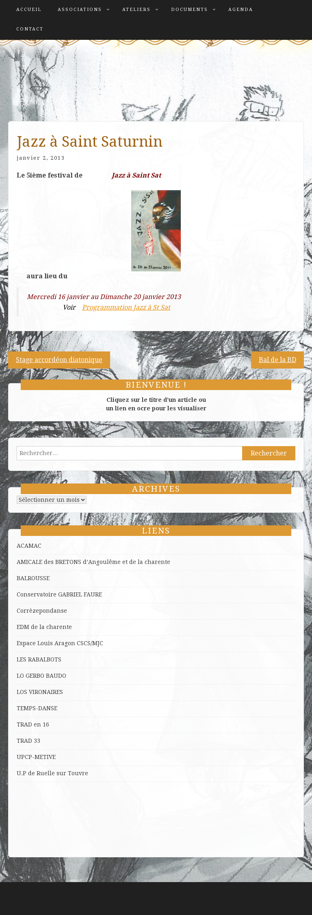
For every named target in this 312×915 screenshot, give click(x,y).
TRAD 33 (28, 740)
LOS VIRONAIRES (40, 692)
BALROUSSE (33, 578)
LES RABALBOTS (39, 659)
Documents (189, 9)
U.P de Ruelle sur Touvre (52, 773)
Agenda (240, 9)
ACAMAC (29, 545)
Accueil (28, 9)
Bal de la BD (277, 360)
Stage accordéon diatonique (59, 360)
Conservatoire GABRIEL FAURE (59, 594)
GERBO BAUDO (46, 675)
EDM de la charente (44, 627)
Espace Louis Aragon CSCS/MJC (60, 643)
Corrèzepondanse (42, 610)
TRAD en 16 (33, 724)
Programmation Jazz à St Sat (126, 307)
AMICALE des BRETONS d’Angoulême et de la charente (93, 562)
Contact (29, 29)
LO (21, 675)
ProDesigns (288, 902)
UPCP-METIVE (36, 757)
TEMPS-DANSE (37, 708)
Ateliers (136, 9)
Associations (80, 9)
